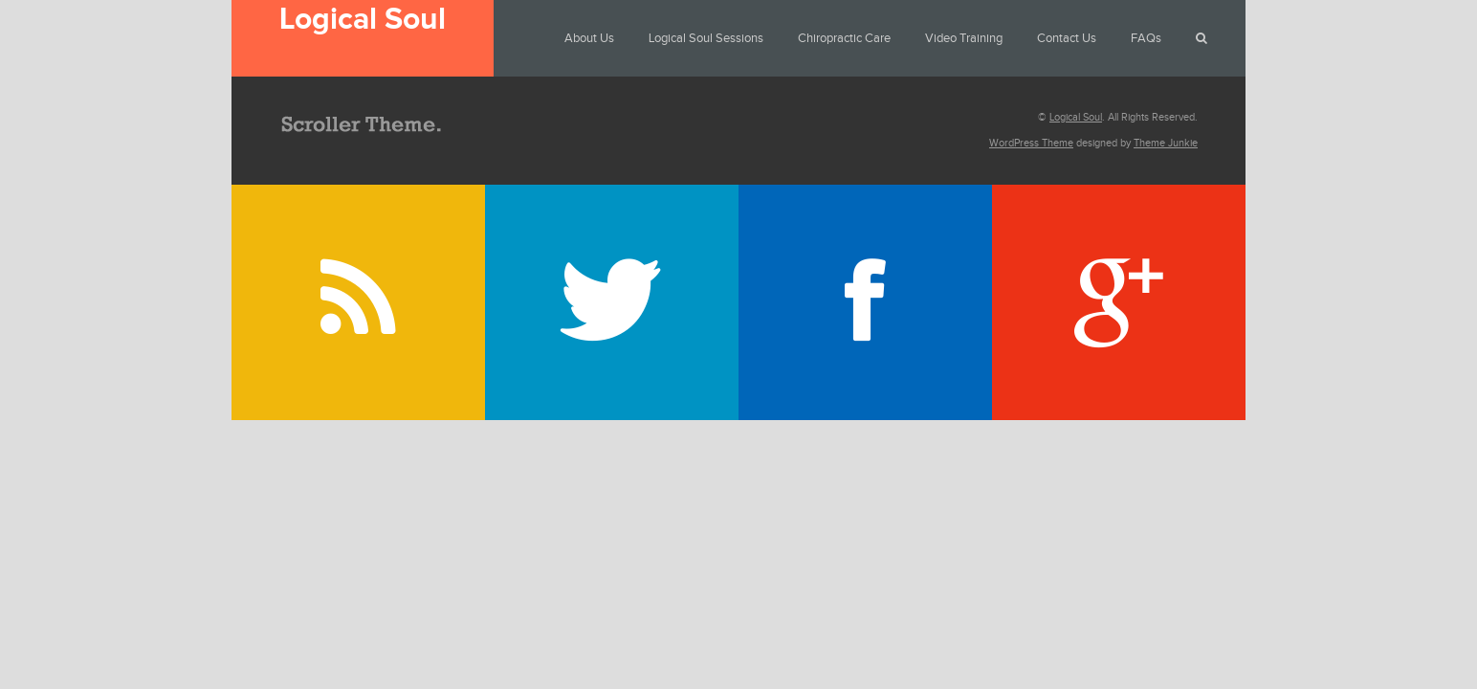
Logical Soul (362, 19)
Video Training (964, 38)
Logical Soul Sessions (706, 38)
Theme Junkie (1166, 143)
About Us (589, 38)
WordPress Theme (1031, 143)
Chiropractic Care (844, 38)
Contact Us (1066, 38)
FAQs (1146, 38)
